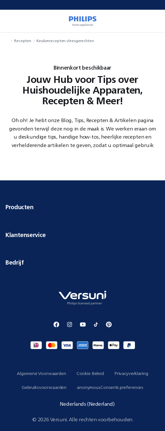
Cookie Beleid (90, 373)
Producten (82, 207)
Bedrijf (82, 262)
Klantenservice (82, 235)
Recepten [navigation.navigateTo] (22, 41)
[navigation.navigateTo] (7, 41)
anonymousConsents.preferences (110, 387)
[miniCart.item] (156, 21)
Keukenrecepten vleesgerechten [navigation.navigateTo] (65, 41)
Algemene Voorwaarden (41, 373)
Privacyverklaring (131, 373)
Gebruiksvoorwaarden (44, 387)
